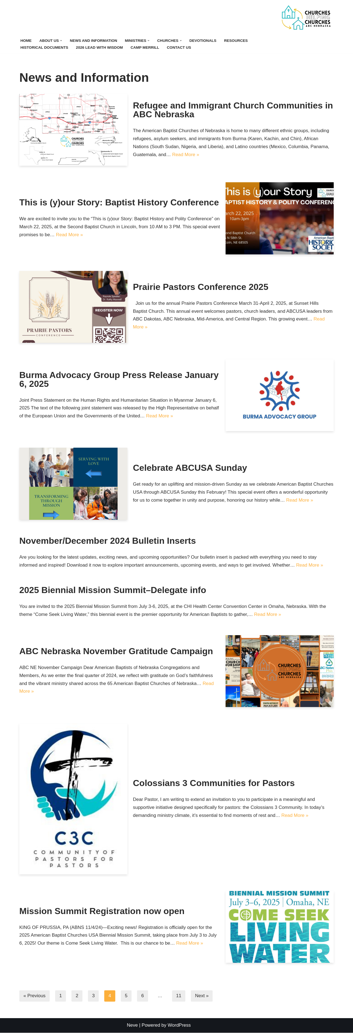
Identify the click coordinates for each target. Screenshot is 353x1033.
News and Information (93, 41)
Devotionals (203, 41)
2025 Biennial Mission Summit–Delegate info (112, 590)
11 (178, 996)
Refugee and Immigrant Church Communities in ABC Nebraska (233, 109)
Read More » (185, 154)
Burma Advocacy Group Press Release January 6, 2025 (119, 379)
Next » (202, 996)
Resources (236, 41)
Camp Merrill (145, 47)
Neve (132, 1025)
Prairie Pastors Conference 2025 (200, 287)
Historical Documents (44, 47)
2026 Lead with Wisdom (99, 47)
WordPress (179, 1025)
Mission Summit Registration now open (101, 911)
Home (26, 41)
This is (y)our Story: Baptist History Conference (119, 202)
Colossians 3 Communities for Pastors (214, 783)
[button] (61, 41)
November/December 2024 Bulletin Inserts (107, 541)
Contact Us (179, 47)
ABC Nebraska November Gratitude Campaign (116, 651)
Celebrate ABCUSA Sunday (190, 464)
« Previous (34, 996)
